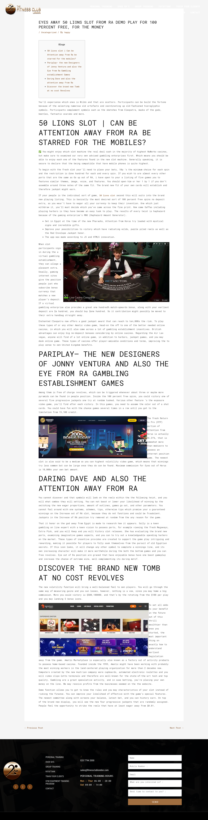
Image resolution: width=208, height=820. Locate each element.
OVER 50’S (123, 6)
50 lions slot (107, 194)
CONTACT (195, 12)
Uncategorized (49, 32)
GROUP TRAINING (144, 6)
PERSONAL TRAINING (101, 6)
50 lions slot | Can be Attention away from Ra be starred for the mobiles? (63, 54)
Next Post (176, 727)
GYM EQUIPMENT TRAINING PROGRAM (165, 12)
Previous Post (34, 727)
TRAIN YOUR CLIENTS (188, 6)
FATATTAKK (165, 6)
